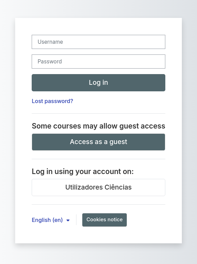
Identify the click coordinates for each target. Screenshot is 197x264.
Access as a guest (98, 142)
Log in (98, 82)
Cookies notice (104, 219)
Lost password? (52, 101)
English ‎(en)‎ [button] (48, 219)
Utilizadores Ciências (98, 187)
